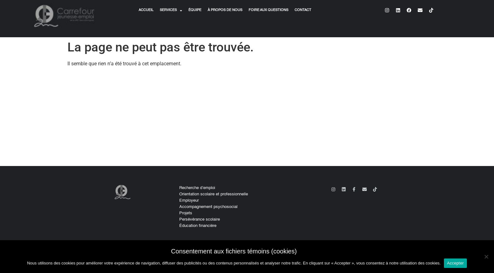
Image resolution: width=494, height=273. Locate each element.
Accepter (455, 263)
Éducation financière (197, 226)
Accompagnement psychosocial (208, 207)
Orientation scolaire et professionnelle (213, 194)
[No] (486, 256)
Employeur (189, 201)
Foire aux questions (268, 10)
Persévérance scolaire (199, 219)
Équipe (194, 10)
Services (171, 10)
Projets (185, 213)
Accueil (146, 10)
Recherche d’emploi (197, 188)
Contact (303, 10)
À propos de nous (225, 10)
